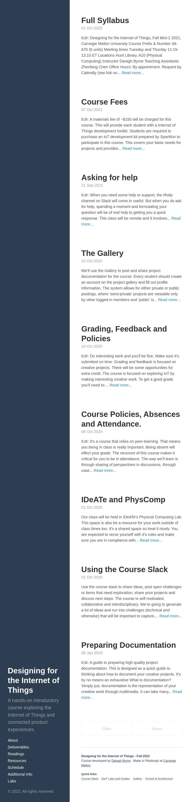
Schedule (16, 767)
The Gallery (102, 253)
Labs (12, 781)
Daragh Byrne (121, 760)
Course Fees (104, 102)
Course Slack (89, 778)
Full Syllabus (105, 20)
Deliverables (18, 747)
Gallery (137, 778)
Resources (17, 761)
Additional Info (20, 774)
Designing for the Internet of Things (33, 680)
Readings (16, 754)
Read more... (133, 73)
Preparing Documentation (128, 645)
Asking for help (109, 177)
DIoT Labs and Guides (115, 778)
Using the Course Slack (124, 569)
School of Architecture (159, 778)
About (13, 740)
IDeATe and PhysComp (123, 499)
